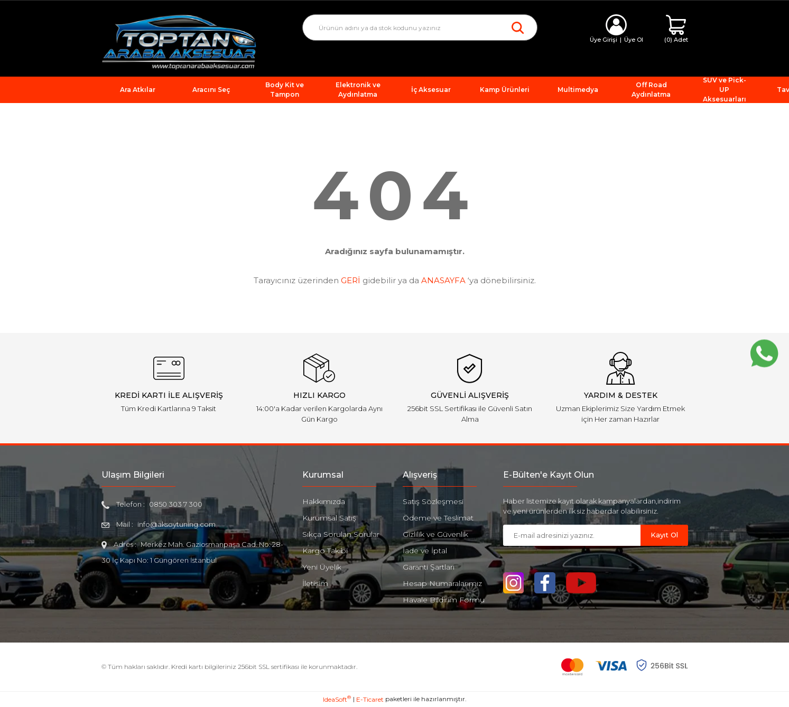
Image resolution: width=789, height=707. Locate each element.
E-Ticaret (370, 699)
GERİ (350, 280)
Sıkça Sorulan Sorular (340, 534)
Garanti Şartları (428, 567)
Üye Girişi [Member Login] (603, 39)
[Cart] (676, 29)
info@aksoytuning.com (176, 524)
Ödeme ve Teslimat (438, 518)
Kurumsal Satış (329, 518)
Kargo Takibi (325, 550)
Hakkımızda (323, 501)
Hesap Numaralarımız (442, 583)
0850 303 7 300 (175, 504)
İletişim (315, 583)
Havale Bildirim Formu (444, 599)
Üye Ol (633, 39)
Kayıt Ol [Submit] (664, 535)
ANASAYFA (443, 280)
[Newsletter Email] (572, 535)
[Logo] (179, 41)
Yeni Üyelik (321, 567)
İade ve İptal (425, 550)
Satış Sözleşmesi (433, 501)
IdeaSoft (337, 699)
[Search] (419, 27)
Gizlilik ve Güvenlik (435, 534)
